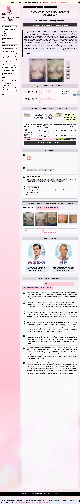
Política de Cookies (20, 502)
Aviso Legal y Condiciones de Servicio (39, 502)
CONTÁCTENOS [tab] (45, 287)
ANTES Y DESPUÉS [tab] (29, 207)
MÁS (30, 54)
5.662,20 (70, 120)
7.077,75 (38, 118)
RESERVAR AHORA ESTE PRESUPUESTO (50, 143)
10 (40, 94)
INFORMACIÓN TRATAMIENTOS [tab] (33, 283)
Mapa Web (24, 493)
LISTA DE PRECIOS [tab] (67, 283)
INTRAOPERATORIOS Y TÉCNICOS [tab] (48, 207)
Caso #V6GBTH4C (49, 7)
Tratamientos (7, 48)
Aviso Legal (33, 493)
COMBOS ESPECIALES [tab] (31, 287)
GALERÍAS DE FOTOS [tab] (52, 283)
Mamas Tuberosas (7, 84)
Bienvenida (6, 26)
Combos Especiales (50, 2)
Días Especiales (63, 2)
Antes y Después (36, 7)
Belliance (26, 7)
